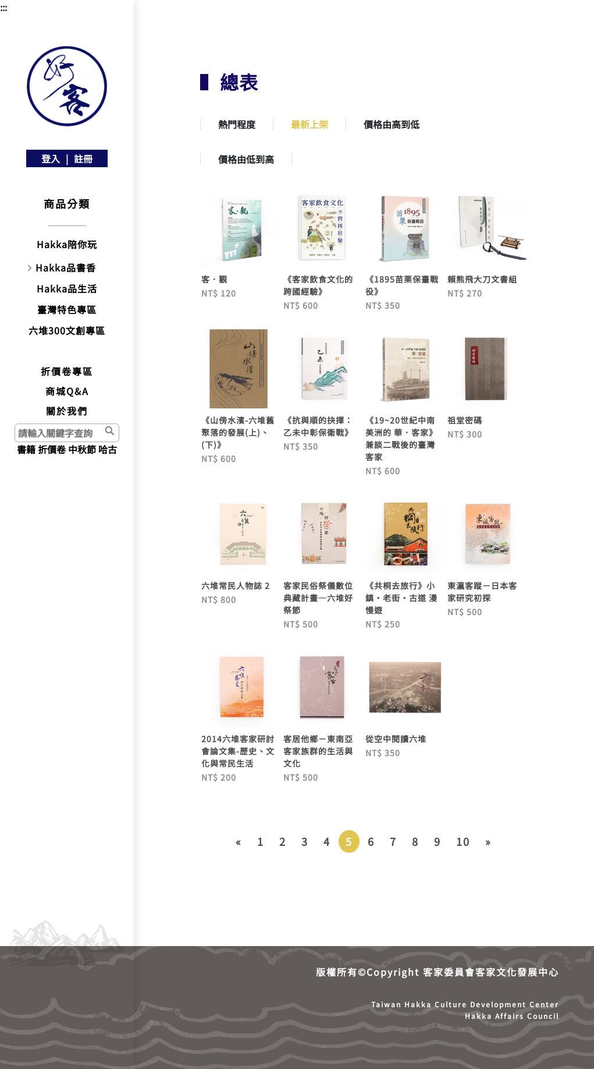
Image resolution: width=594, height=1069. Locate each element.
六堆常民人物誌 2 (235, 585)
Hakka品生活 (67, 288)
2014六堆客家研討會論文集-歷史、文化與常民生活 (238, 751)
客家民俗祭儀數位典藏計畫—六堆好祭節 (318, 598)
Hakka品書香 (65, 267)
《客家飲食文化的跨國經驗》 (318, 285)
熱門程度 (236, 124)
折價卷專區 (67, 371)
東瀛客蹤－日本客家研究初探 (482, 592)
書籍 (26, 449)
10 (463, 841)
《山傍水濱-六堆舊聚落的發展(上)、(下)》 (238, 432)
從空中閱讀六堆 (395, 739)
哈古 (107, 449)
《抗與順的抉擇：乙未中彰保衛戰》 (318, 426)
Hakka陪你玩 (67, 244)
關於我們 (67, 411)
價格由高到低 (391, 124)
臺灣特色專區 (67, 309)
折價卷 (52, 449)
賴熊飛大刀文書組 (482, 279)
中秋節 (82, 449)
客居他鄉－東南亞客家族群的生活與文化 (318, 751)
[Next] (488, 841)
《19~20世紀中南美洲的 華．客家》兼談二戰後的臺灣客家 (401, 438)
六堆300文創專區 (67, 330)
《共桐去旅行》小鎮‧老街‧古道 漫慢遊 (401, 598)
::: (3, 7)
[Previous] (239, 841)
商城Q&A (67, 391)
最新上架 (309, 124)
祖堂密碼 (464, 420)
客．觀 (214, 279)
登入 (50, 158)
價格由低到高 (246, 159)
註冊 (83, 158)
